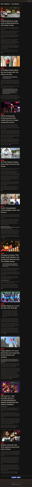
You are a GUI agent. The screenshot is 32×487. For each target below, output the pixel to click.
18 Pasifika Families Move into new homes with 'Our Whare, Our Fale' (9, 72)
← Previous (14, 477)
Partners (21, 482)
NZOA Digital (14, 482)
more (2, 52)
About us (10, 482)
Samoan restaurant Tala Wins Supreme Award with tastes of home (10, 447)
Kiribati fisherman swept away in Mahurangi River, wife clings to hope (10, 23)
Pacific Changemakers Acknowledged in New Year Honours (10, 210)
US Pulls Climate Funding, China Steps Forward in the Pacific (10, 164)
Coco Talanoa (5, 4)
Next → (19, 477)
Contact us (18, 482)
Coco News (15, 4)
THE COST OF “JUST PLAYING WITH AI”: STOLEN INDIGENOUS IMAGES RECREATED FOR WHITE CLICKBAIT (9, 400)
